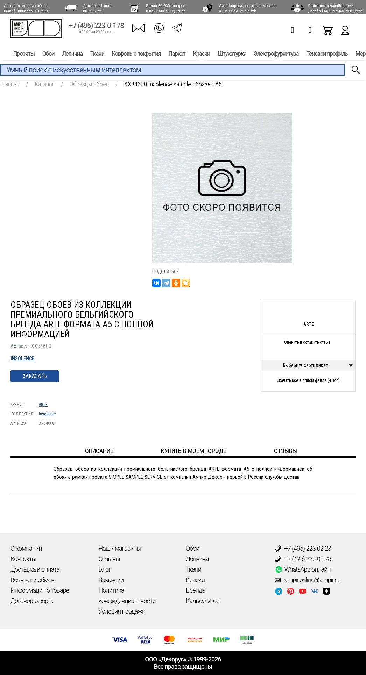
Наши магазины (120, 548)
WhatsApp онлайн (303, 569)
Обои (48, 55)
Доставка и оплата (34, 569)
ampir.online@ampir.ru (307, 580)
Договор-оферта (31, 600)
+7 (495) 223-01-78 (303, 559)
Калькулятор (202, 600)
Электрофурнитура (276, 55)
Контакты (23, 558)
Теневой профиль (327, 55)
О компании (26, 548)
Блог (105, 569)
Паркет (176, 55)
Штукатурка (232, 55)
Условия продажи (122, 611)
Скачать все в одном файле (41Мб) (308, 380)
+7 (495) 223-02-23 (303, 548)
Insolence (22, 358)
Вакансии (111, 579)
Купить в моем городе (193, 451)
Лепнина (72, 55)
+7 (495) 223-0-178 (96, 27)
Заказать (35, 376)
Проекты (24, 55)
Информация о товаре (39, 590)
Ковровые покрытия (136, 55)
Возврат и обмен (32, 579)
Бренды (196, 590)
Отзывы (109, 558)
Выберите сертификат (305, 365)
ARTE (43, 404)
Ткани (97, 55)
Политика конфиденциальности (127, 595)
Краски (201, 55)
